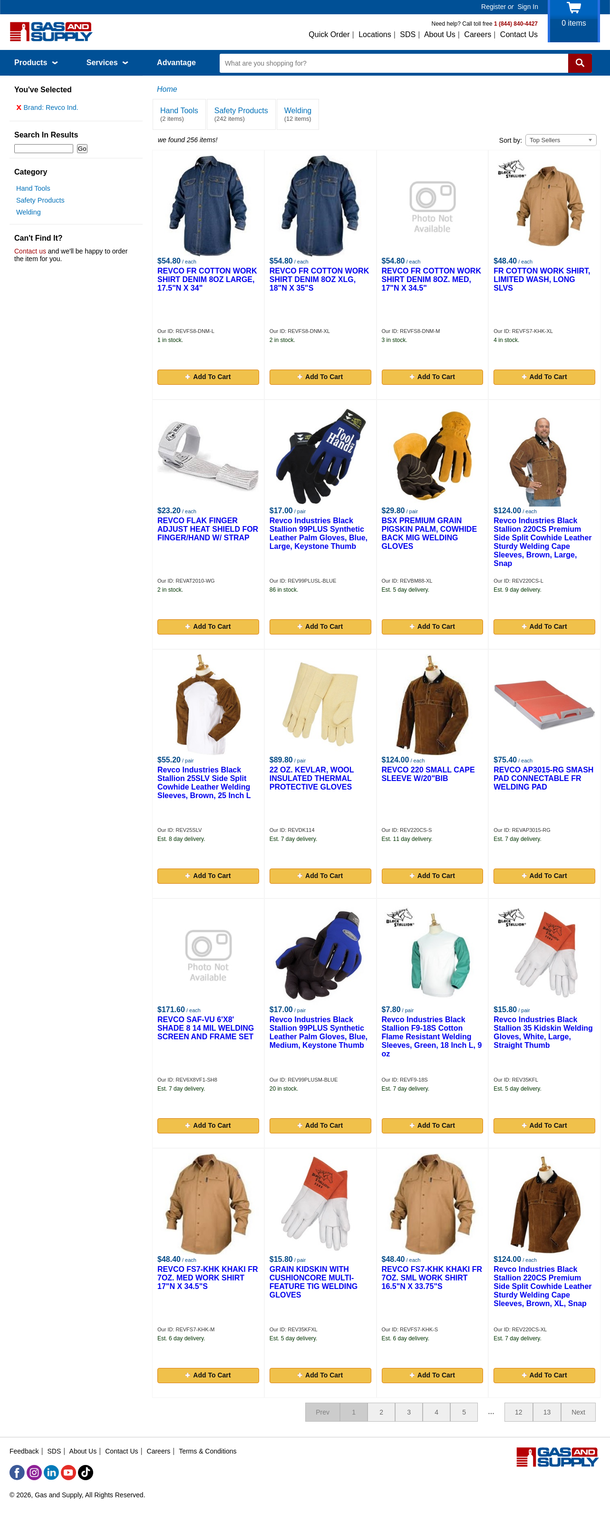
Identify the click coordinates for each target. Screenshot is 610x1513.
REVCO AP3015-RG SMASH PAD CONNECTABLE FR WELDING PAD (543, 778)
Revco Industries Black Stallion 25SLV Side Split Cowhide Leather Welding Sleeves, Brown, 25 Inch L (204, 783)
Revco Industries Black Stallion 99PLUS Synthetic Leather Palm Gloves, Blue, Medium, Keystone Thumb (319, 1032)
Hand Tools (33, 191)
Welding (28, 214)
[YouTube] (68, 1472)
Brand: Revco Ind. (47, 110)
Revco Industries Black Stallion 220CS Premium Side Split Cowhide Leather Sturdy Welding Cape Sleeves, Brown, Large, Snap (542, 542)
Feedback (24, 1451)
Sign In (527, 6)
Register (493, 6)
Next (578, 1412)
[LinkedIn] (51, 1472)
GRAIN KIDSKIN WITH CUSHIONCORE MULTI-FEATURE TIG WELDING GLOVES (314, 1282)
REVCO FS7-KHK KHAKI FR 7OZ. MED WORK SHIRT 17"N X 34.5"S (207, 1277)
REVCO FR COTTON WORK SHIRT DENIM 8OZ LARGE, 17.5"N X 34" (207, 279)
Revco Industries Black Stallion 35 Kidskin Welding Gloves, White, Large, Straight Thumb (543, 1032)
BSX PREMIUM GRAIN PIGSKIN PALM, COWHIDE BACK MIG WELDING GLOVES (429, 533)
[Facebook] (17, 1472)
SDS (408, 34)
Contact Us (519, 34)
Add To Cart (208, 377)
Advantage (176, 63)
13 (547, 1412)
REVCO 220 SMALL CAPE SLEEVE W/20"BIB (428, 774)
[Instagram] (34, 1472)
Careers (477, 34)
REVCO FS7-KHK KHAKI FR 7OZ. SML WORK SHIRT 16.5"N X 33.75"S (432, 1277)
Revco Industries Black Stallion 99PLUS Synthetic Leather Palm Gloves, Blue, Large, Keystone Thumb (319, 533)
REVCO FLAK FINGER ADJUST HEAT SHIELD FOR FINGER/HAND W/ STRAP (207, 529)
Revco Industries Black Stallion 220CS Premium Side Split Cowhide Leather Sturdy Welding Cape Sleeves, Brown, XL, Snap (542, 1286)
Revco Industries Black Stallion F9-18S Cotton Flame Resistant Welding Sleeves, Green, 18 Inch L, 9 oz (432, 1036)
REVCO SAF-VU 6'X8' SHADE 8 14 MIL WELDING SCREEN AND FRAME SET (205, 1028)
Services (107, 63)
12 (519, 1412)
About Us (439, 34)
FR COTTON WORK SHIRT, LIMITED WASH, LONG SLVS (542, 279)
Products (36, 63)
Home (167, 89)
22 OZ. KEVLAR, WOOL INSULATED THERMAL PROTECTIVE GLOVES (312, 778)
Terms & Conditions (207, 1451)
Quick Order (329, 34)
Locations (374, 34)
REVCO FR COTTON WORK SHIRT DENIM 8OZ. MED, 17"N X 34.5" (431, 279)
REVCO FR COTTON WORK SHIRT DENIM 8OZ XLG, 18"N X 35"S (319, 279)
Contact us (30, 253)
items (574, 23)
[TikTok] (85, 1472)
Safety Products (40, 202)
